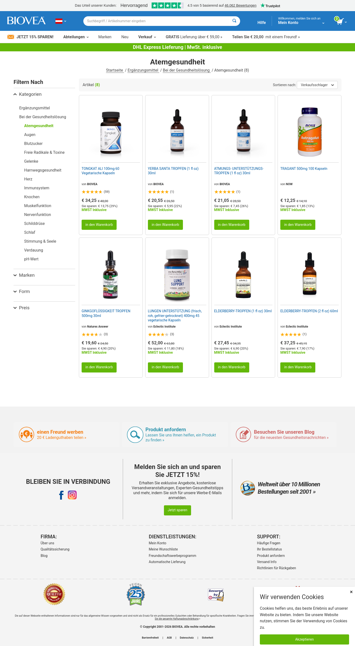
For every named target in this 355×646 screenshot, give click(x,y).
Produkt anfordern (271, 556)
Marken (104, 37)
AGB (169, 638)
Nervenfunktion (37, 214)
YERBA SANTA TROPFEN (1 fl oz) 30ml (173, 171)
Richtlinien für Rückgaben (276, 568)
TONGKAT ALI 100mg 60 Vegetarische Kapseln (100, 171)
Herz (28, 179)
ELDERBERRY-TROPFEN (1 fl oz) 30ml (243, 311)
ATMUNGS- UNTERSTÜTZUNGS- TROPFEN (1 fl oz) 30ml (239, 171)
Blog (44, 556)
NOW (289, 184)
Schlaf (29, 232)
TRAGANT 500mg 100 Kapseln (303, 169)
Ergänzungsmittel (143, 70)
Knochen (31, 197)
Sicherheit (207, 638)
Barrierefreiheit (150, 638)
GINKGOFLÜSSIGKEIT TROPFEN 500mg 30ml (106, 313)
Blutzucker (33, 143)
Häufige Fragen (269, 543)
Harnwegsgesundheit (42, 170)
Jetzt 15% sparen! (30, 37)
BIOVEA (92, 184)
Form (22, 291)
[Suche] (234, 21)
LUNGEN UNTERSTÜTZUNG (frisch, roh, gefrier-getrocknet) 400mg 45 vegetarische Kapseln (175, 315)
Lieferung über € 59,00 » (194, 37)
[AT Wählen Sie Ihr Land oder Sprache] (60, 21)
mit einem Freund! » (266, 37)
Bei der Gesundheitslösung (187, 70)
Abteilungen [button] (76, 37)
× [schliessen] (351, 592)
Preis (22, 308)
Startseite (115, 70)
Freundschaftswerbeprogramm (172, 556)
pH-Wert (31, 259)
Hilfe (261, 22)
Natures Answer (97, 326)
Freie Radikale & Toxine (44, 152)
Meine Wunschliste (163, 549)
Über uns (47, 543)
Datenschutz (187, 638)
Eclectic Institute (164, 326)
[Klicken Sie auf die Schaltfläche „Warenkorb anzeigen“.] (342, 22)
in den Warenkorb (99, 225)
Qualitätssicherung (55, 549)
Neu (124, 37)
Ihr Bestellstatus (269, 549)
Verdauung (33, 250)
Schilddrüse (34, 223)
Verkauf (147, 37)
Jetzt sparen (177, 510)
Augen (29, 134)
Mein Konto (157, 543)
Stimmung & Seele (40, 241)
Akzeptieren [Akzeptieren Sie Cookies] (304, 639)
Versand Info (267, 562)
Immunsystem (36, 188)
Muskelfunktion (37, 205)
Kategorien (28, 94)
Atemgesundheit (38, 125)
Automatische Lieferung (167, 562)
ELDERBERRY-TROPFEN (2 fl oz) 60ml (309, 311)
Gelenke (31, 161)
